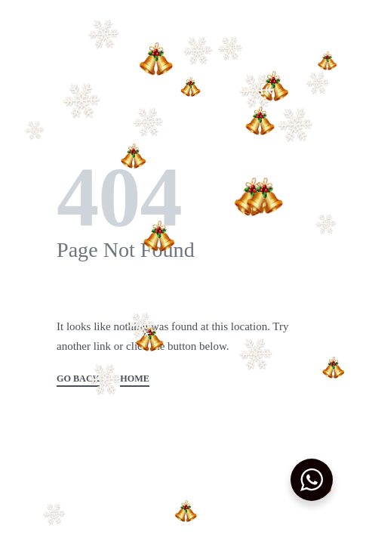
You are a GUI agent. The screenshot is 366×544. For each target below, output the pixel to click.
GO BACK (78, 379)
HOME (134, 379)
